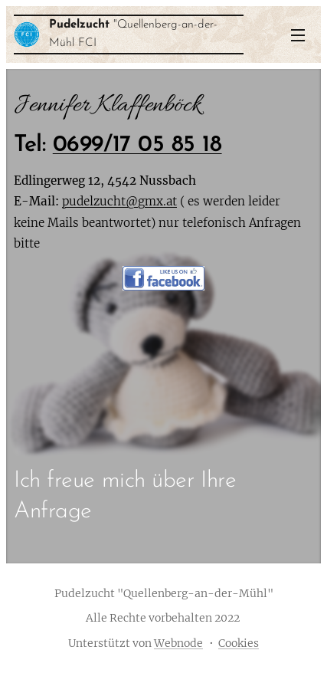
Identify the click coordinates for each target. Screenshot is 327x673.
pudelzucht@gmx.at (119, 201)
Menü (298, 35)
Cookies (238, 643)
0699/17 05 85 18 (137, 145)
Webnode (178, 643)
